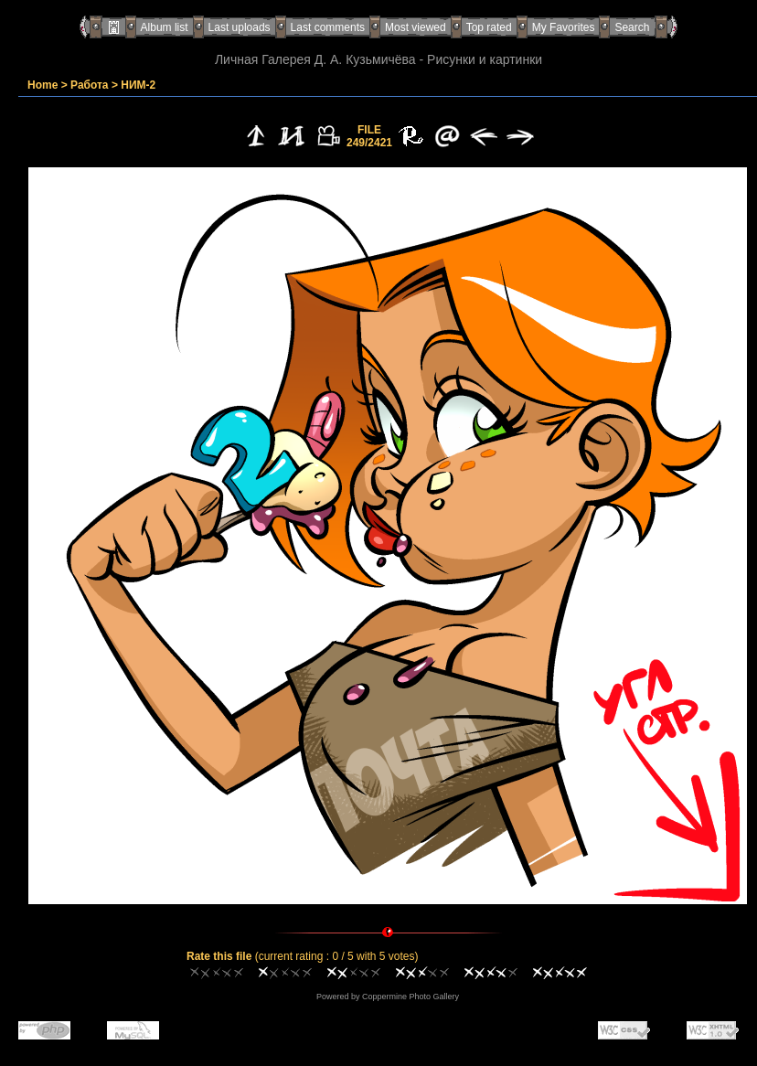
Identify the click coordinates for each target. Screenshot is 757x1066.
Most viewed (415, 27)
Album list (164, 27)
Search (631, 27)
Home (42, 85)
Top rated (489, 27)
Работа (89, 85)
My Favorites (563, 27)
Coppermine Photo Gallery (410, 996)
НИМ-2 (138, 85)
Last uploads (239, 27)
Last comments (328, 27)
